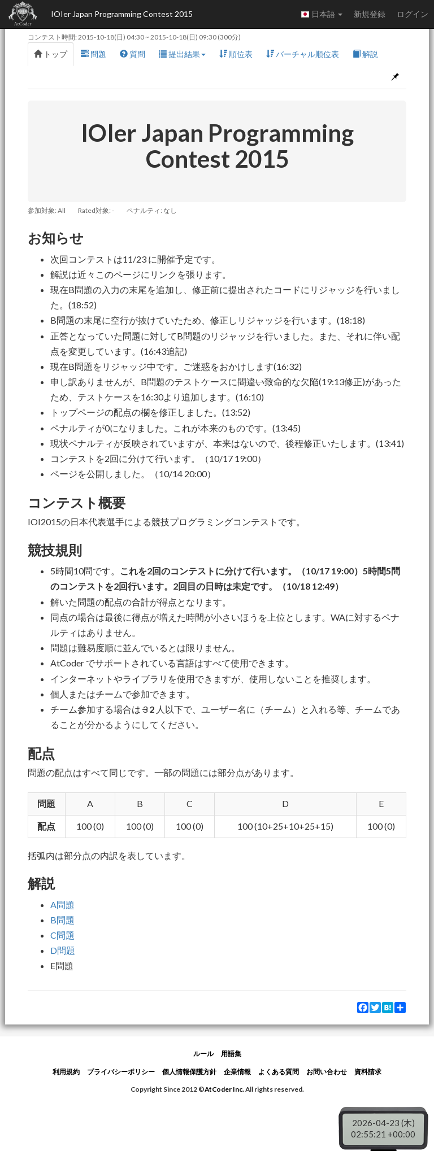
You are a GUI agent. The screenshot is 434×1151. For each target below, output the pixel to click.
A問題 (62, 904)
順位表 (236, 54)
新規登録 (369, 14)
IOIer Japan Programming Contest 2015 (122, 14)
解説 (365, 54)
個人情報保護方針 (189, 1071)
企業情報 (237, 1071)
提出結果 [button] (182, 54)
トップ (50, 54)
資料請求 (367, 1071)
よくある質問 (278, 1071)
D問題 (62, 950)
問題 (93, 54)
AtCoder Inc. (224, 1089)
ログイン (412, 14)
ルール (203, 1053)
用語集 (231, 1053)
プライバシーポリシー (121, 1071)
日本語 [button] (321, 14)
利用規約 (66, 1071)
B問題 (62, 919)
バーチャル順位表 (302, 54)
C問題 (62, 935)
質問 (132, 54)
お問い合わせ (326, 1071)
